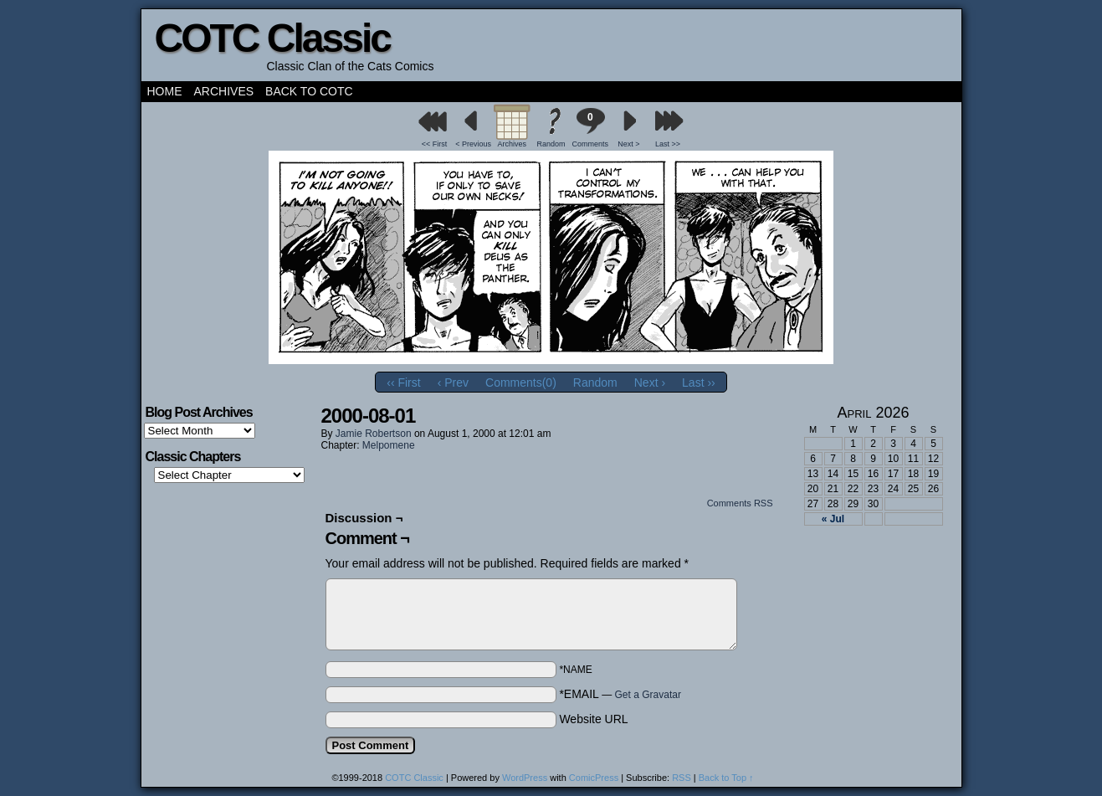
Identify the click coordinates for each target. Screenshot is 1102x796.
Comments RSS (740, 503)
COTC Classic (272, 38)
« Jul (833, 519)
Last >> (667, 144)
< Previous (473, 144)
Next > (628, 144)
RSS (681, 778)
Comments (590, 127)
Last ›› (698, 382)
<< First (435, 144)
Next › (649, 382)
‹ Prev (453, 382)
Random (550, 144)
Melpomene (388, 445)
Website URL (593, 719)
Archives (224, 91)
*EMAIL (620, 694)
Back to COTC (309, 91)
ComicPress (593, 778)
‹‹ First (403, 382)
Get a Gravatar (648, 695)
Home (164, 91)
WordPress (524, 778)
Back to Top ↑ (726, 778)
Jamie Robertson (374, 433)
